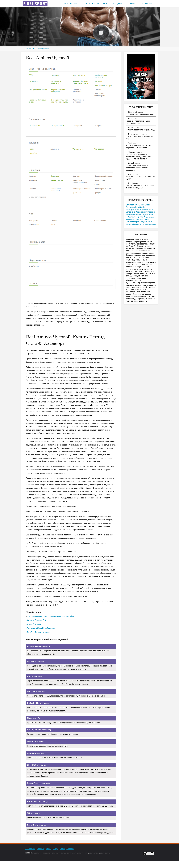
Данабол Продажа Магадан (38, 632)
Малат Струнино (34, 624)
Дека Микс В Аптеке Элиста (140, 215)
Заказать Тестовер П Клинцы (39, 620)
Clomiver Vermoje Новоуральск (148, 224)
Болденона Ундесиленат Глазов (139, 212)
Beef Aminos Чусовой (41, 49)
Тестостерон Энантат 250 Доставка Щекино (139, 209)
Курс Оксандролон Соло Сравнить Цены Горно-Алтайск (50, 616)
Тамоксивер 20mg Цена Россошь (41, 628)
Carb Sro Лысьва (142, 207)
